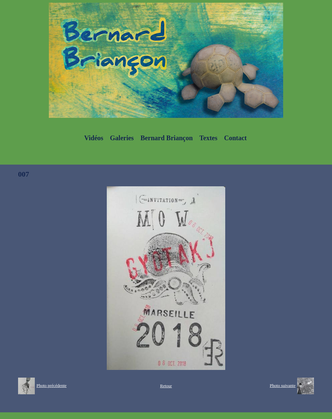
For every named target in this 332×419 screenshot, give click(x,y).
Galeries (122, 138)
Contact (235, 138)
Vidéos (93, 138)
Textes (208, 138)
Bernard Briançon (167, 138)
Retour (166, 385)
